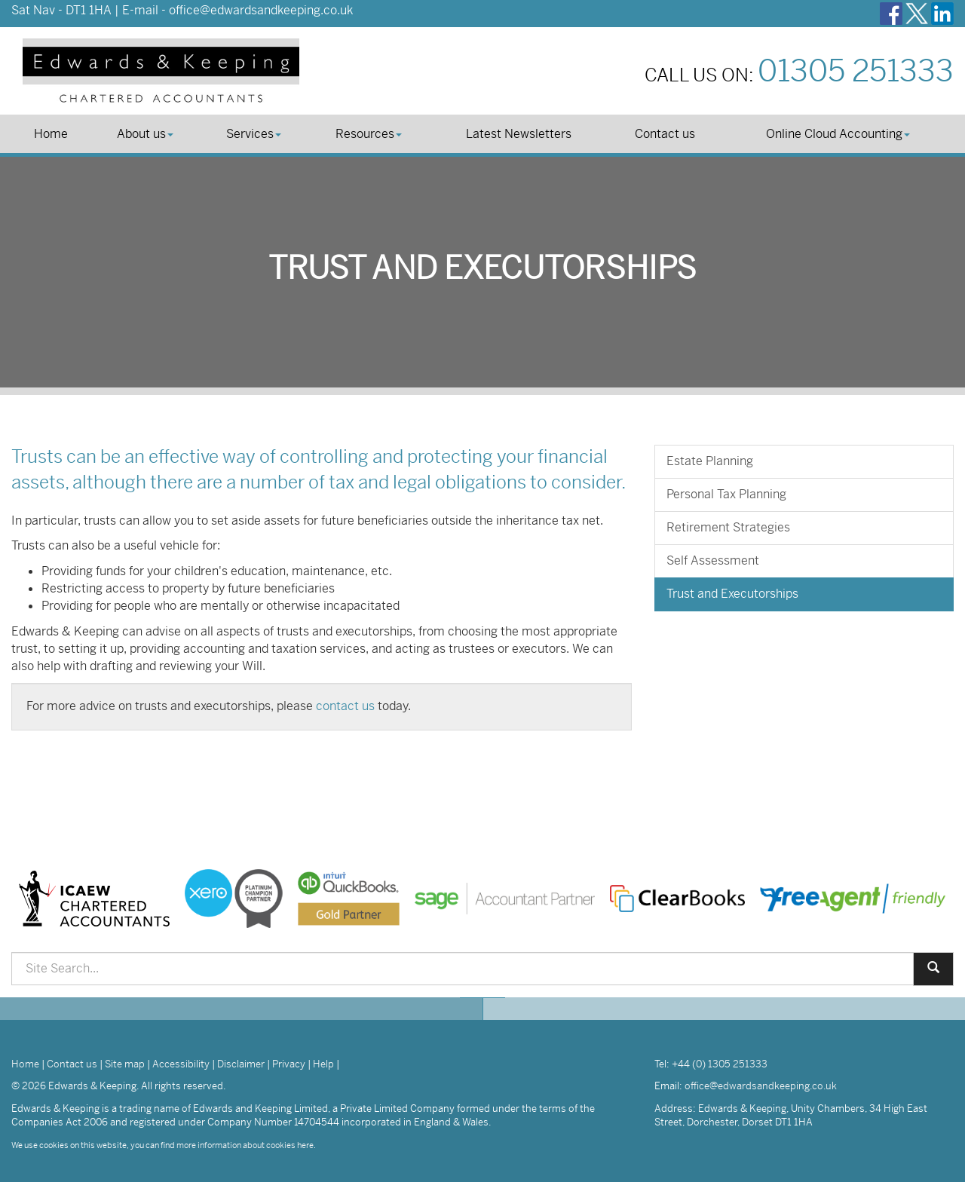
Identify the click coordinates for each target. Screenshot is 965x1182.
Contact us (665, 134)
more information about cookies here (245, 1145)
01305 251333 (856, 71)
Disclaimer (241, 1064)
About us (145, 134)
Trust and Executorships (732, 594)
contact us (345, 706)
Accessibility (181, 1064)
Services (253, 134)
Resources (368, 134)
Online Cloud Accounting (838, 134)
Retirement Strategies (728, 527)
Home (51, 134)
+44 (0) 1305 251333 (719, 1064)
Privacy (288, 1064)
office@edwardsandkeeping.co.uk (261, 10)
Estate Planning (709, 461)
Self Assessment (712, 560)
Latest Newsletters (518, 134)
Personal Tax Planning (726, 494)
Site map (125, 1064)
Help (323, 1064)
